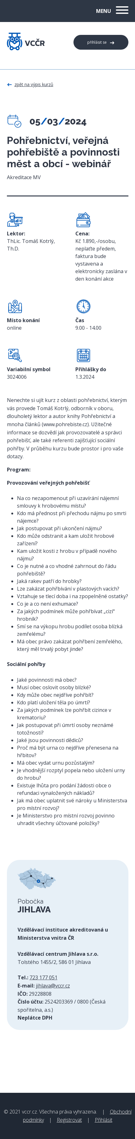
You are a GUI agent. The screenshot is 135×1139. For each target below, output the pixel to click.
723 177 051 (43, 977)
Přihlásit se (97, 42)
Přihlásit (103, 1119)
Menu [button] (112, 11)
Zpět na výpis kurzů (33, 84)
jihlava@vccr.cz (53, 985)
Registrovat (69, 1119)
